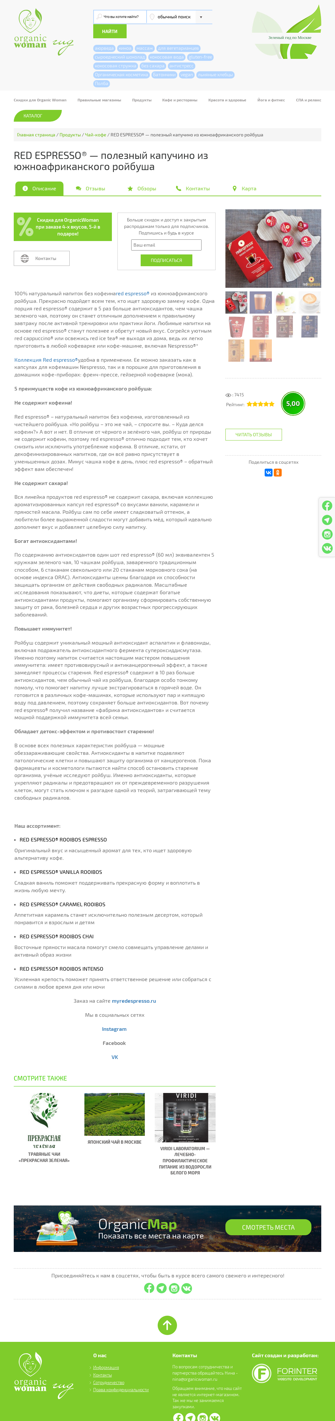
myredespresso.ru (134, 986)
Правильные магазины (99, 85)
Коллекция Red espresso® (46, 345)
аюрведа (104, 34)
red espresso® (133, 279)
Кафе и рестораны (179, 85)
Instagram (114, 1015)
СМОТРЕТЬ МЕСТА (267, 1214)
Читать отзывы (254, 420)
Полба (101, 69)
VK (115, 1042)
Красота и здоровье (227, 85)
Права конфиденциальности (121, 1375)
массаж (144, 34)
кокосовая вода (167, 42)
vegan (187, 60)
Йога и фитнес (271, 85)
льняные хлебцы (215, 60)
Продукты (141, 85)
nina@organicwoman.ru (194, 1364)
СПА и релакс (308, 85)
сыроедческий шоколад (120, 42)
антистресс (181, 51)
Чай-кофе (95, 120)
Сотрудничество (108, 1368)
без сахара (153, 51)
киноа (125, 34)
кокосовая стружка (115, 51)
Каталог (33, 101)
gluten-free (200, 42)
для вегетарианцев (178, 34)
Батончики (164, 60)
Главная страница (36, 120)
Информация (106, 1353)
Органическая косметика (121, 60)
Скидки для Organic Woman (40, 85)
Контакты (45, 244)
